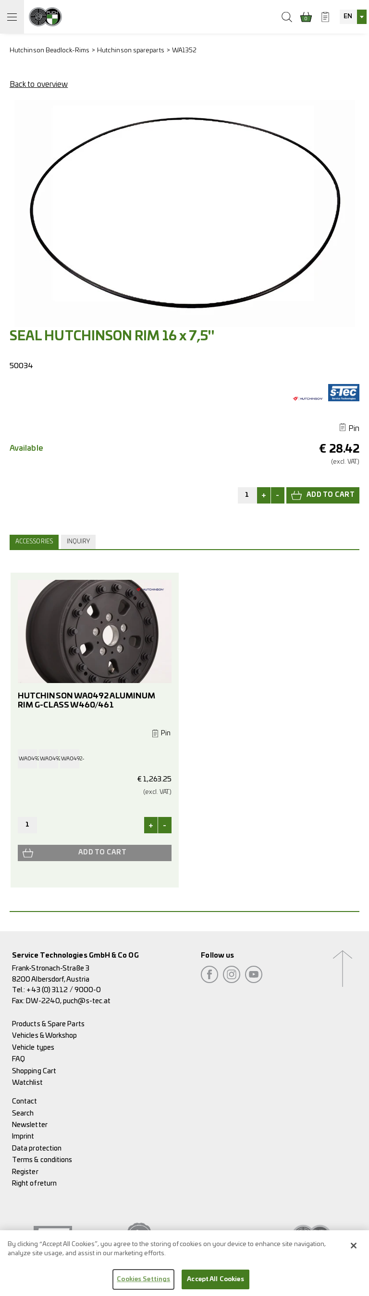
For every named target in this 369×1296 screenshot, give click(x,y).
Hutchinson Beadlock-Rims (49, 51)
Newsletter (30, 1124)
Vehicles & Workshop (44, 1035)
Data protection (37, 1148)
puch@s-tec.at (87, 1001)
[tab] (35, 542)
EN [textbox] (348, 16)
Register (25, 1172)
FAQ (18, 1059)
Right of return (34, 1183)
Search (23, 1113)
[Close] (353, 1250)
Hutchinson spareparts (130, 51)
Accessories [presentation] (34, 541)
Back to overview (39, 84)
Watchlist (27, 1082)
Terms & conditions (42, 1160)
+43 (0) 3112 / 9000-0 (63, 990)
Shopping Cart (34, 1071)
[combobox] (353, 17)
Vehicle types (33, 1047)
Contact (24, 1101)
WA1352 (184, 51)
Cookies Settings (143, 1285)
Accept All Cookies (215, 1285)
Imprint (23, 1136)
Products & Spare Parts (48, 1024)
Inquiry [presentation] (78, 541)
